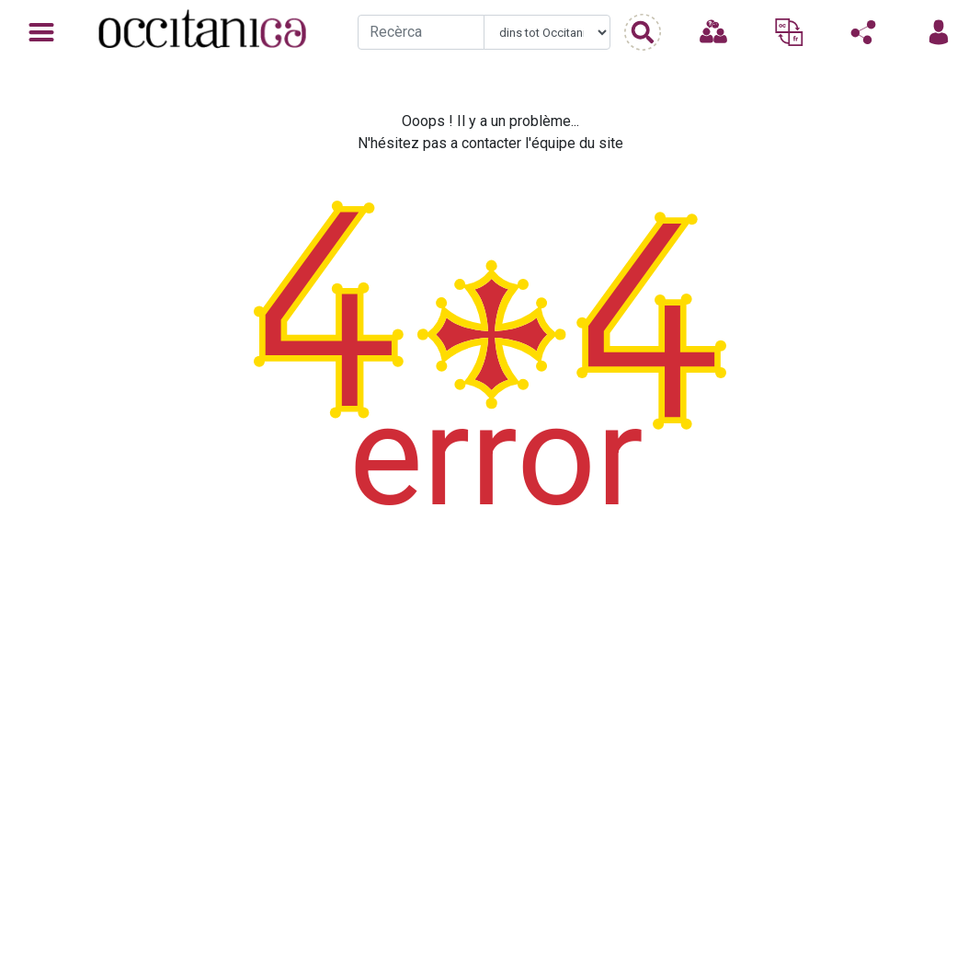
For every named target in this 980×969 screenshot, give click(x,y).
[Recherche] (421, 32)
